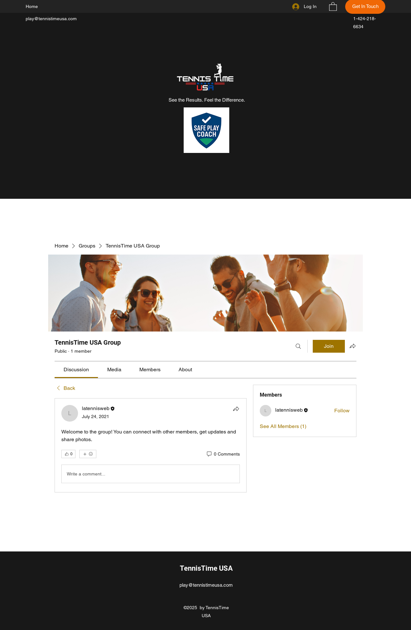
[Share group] (352, 346)
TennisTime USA (206, 568)
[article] (151, 445)
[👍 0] (68, 454)
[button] (333, 6)
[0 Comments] (223, 454)
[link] (76, 369)
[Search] (298, 346)
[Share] (236, 409)
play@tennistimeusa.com (51, 18)
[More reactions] (87, 454)
